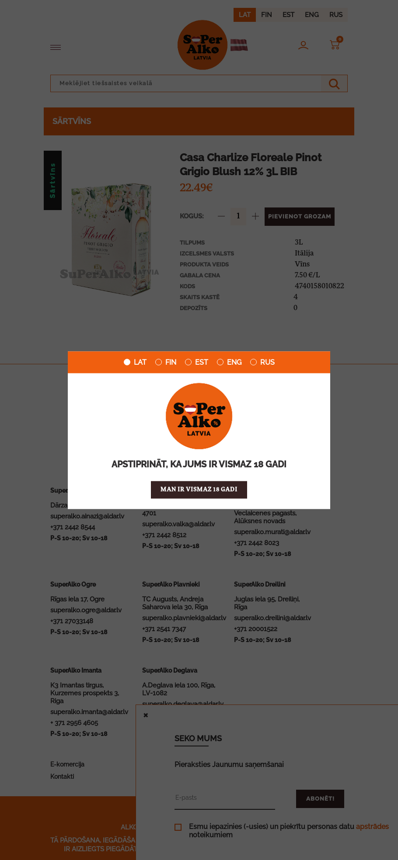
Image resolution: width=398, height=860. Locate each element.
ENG (229, 362)
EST (196, 362)
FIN (165, 362)
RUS (262, 362)
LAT (135, 362)
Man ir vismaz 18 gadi (199, 489)
